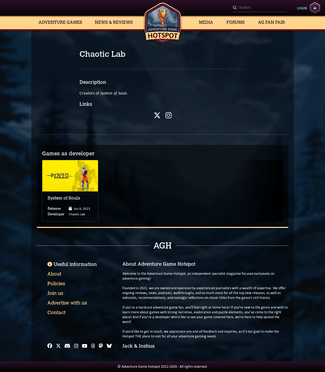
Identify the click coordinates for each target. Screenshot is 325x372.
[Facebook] (49, 346)
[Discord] (67, 346)
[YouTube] (84, 346)
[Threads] (93, 346)
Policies (56, 284)
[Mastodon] (101, 346)
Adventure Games (60, 22)
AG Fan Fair (271, 22)
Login (302, 8)
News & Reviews (114, 22)
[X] (58, 346)
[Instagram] (76, 346)
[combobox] (259, 8)
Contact (56, 312)
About (54, 274)
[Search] (259, 8)
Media (206, 22)
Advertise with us (67, 303)
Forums (235, 22)
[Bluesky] (109, 346)
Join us (55, 293)
